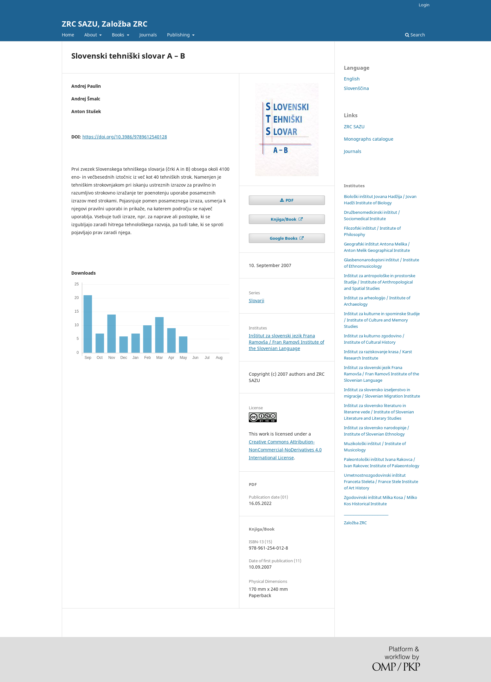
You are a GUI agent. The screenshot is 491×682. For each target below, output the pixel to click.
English (352, 79)
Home (68, 35)
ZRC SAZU (354, 127)
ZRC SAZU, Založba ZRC (104, 23)
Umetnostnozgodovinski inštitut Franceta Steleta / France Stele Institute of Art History (381, 481)
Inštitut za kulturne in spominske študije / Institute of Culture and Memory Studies (382, 320)
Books (119, 35)
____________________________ (366, 513)
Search (415, 35)
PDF (289, 200)
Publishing (179, 35)
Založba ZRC (355, 523)
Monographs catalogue (368, 139)
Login (424, 5)
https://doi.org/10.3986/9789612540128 (124, 137)
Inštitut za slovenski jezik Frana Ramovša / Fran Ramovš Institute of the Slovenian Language (286, 342)
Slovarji (256, 300)
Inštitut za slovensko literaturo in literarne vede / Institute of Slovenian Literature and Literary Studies (379, 412)
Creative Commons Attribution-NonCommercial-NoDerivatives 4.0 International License (285, 450)
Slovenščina (356, 88)
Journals (148, 35)
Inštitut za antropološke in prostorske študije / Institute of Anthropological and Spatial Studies (379, 282)
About (91, 35)
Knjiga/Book (284, 219)
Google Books (284, 238)
